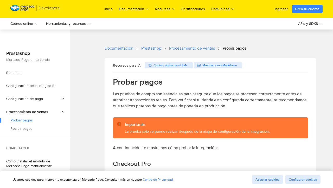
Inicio (108, 8)
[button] (35, 111)
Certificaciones (193, 8)
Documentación (119, 48)
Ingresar (281, 8)
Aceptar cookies (267, 179)
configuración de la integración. (244, 131)
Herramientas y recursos (68, 23)
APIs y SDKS (310, 23)
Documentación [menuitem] (134, 9)
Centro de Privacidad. (158, 179)
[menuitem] (24, 23)
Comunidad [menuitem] (222, 9)
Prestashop (151, 48)
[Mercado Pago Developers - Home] (35, 9)
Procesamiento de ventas (192, 48)
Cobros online (24, 23)
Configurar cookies (303, 179)
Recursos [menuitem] (165, 9)
